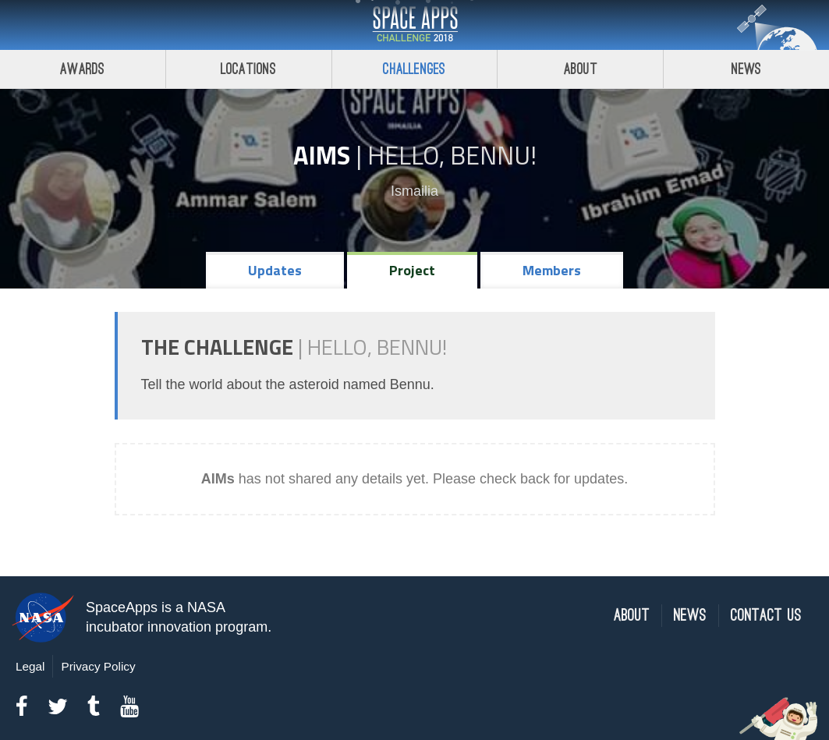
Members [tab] (552, 270)
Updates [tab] (275, 270)
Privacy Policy (98, 666)
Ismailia (414, 191)
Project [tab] (412, 270)
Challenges (414, 69)
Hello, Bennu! (452, 155)
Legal (30, 666)
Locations (249, 69)
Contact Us (766, 615)
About (580, 69)
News (747, 69)
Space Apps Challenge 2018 (415, 25)
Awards (82, 69)
